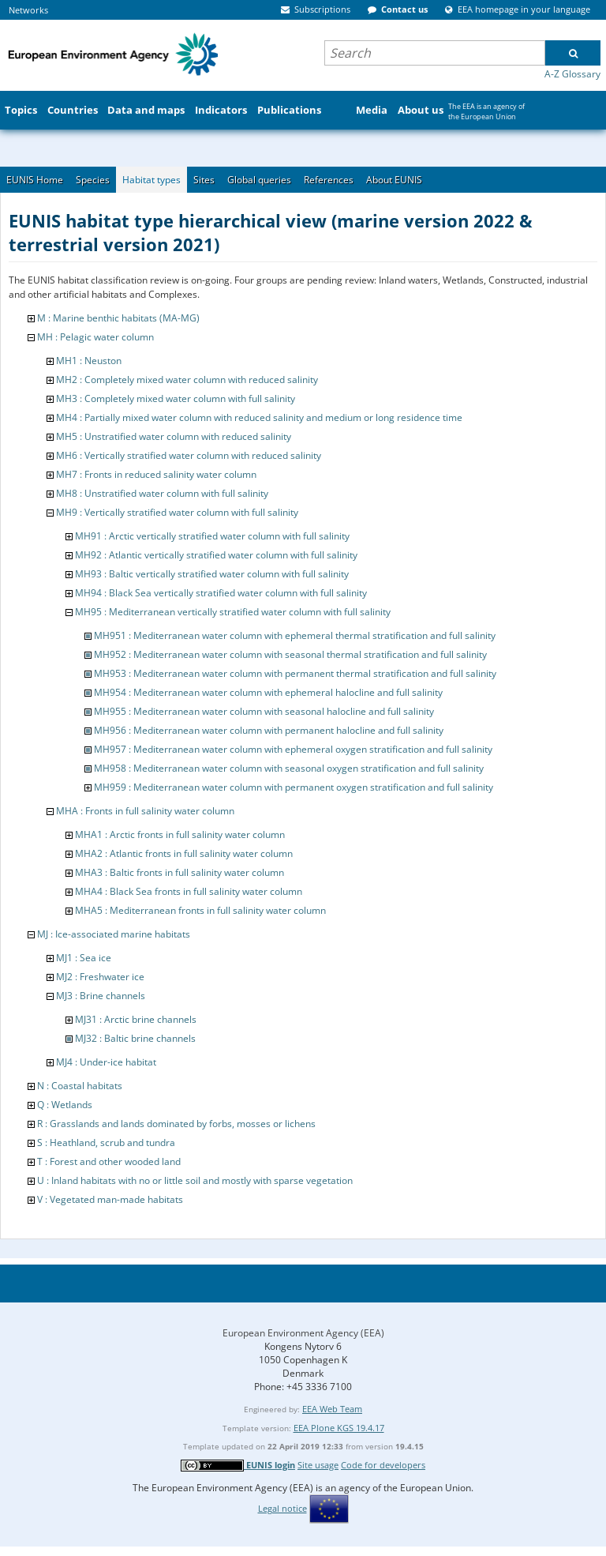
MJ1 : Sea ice (83, 957)
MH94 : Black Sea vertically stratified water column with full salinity (221, 592)
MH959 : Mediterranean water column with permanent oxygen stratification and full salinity (293, 787)
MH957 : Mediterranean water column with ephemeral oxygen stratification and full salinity (293, 749)
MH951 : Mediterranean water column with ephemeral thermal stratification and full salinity (295, 635)
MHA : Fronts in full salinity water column (145, 810)
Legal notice (282, 1508)
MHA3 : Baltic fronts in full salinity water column (179, 872)
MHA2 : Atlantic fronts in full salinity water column (184, 853)
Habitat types (151, 179)
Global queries (259, 179)
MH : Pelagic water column (95, 337)
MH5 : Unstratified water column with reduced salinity (173, 436)
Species (93, 179)
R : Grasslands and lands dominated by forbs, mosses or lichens (176, 1123)
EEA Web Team (332, 1409)
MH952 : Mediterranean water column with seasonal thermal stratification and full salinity (290, 654)
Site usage (318, 1465)
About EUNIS (394, 179)
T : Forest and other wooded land (109, 1161)
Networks (28, 10)
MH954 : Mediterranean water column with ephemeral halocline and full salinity (268, 692)
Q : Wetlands (64, 1104)
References (329, 179)
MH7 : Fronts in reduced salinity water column (156, 474)
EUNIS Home (34, 179)
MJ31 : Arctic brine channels (135, 1019)
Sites (204, 179)
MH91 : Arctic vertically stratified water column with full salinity (212, 536)
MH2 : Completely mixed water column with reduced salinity (187, 379)
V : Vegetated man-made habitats (110, 1199)
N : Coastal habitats (79, 1085)
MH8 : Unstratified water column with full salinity (162, 493)
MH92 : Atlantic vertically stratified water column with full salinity (216, 555)
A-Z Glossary (572, 74)
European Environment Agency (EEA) (303, 1333)
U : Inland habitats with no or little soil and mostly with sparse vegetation (195, 1180)
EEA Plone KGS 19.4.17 (339, 1428)
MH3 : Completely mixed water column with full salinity (175, 398)
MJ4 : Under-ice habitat (106, 1062)
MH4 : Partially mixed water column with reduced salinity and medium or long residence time (259, 417)
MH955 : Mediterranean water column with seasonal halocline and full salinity (264, 711)
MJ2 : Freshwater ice (100, 976)
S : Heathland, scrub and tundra (106, 1142)
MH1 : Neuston (89, 360)
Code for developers (383, 1465)
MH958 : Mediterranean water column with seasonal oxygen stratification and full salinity (289, 768)
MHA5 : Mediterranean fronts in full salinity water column (200, 910)
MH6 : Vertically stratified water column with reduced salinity (188, 455)
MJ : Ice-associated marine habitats (113, 934)
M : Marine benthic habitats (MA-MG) (118, 318)
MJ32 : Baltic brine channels (135, 1038)
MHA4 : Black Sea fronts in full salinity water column (188, 891)
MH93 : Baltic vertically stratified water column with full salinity (212, 574)
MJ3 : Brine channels (100, 995)
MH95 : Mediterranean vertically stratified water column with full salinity (233, 611)
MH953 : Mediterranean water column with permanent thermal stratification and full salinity (295, 673)
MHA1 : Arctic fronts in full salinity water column (180, 834)
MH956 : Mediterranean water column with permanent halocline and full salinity (268, 730)
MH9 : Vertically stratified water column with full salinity (177, 512)
